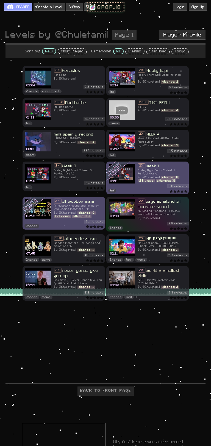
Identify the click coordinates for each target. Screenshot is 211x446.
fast (129, 297)
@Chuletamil (67, 79)
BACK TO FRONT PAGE (105, 390)
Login (180, 7)
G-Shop (74, 7)
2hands (32, 91)
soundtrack (51, 91)
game (46, 260)
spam (30, 155)
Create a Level (49, 7)
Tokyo (180, 51)
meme (114, 123)
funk (129, 260)
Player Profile (182, 35)
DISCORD (22, 7)
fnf (112, 92)
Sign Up (197, 7)
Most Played (72, 51)
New (49, 51)
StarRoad (157, 51)
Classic (135, 51)
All (118, 51)
